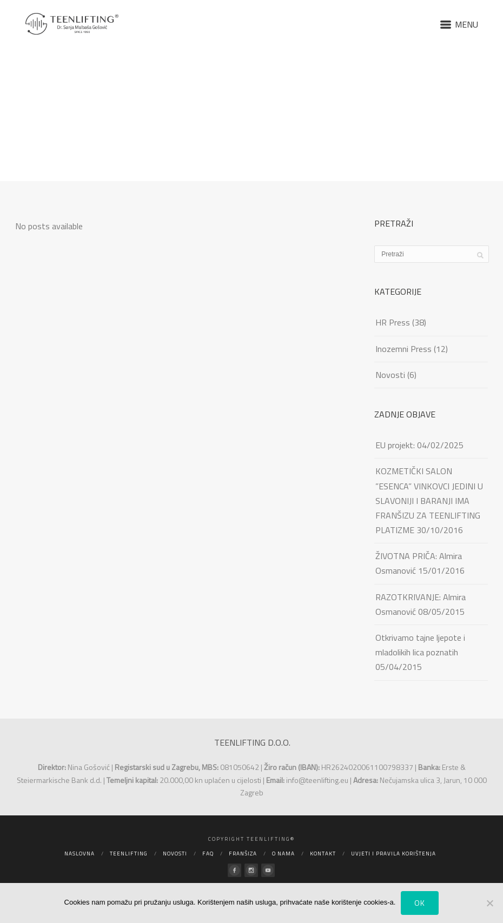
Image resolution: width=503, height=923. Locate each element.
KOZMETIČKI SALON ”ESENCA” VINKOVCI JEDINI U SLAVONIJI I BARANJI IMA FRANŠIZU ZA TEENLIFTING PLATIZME (429, 500)
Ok (419, 902)
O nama (283, 853)
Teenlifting (129, 853)
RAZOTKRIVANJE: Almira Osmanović (420, 604)
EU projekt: (395, 445)
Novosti (390, 374)
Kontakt (323, 853)
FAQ (208, 853)
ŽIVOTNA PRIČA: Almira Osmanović (418, 563)
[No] (489, 903)
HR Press (392, 322)
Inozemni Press (403, 348)
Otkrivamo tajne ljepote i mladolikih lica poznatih (420, 645)
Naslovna (79, 853)
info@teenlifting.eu (317, 780)
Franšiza (243, 853)
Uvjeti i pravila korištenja (393, 853)
